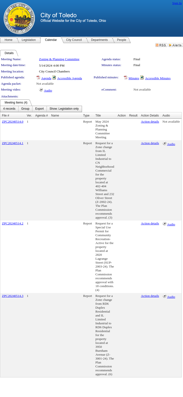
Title (98, 115)
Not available (45, 83)
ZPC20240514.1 (12, 143)
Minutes (134, 78)
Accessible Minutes (158, 78)
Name (55, 115)
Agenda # (41, 115)
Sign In (177, 3)
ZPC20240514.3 (12, 296)
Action (122, 115)
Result (133, 115)
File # (5, 115)
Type (86, 115)
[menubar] (41, 109)
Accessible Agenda (69, 78)
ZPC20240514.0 (12, 121)
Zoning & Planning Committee (59, 59)
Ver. (29, 115)
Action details (150, 121)
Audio (48, 90)
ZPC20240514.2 (12, 223)
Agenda (46, 78)
